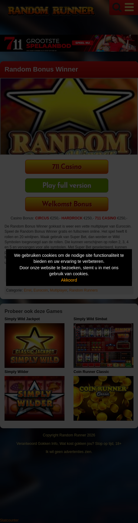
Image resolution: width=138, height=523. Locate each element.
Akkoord (69, 279)
